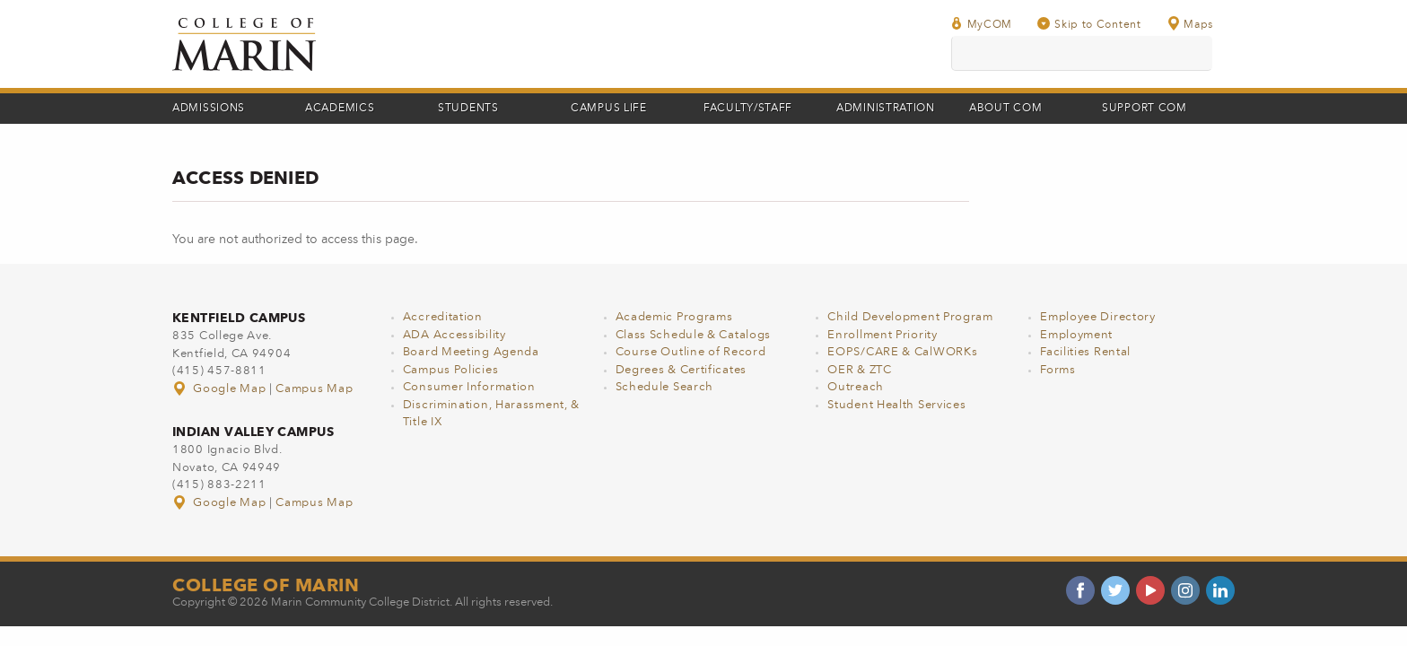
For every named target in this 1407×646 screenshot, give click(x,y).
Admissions (208, 108)
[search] (1081, 53)
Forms (1058, 370)
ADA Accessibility (454, 335)
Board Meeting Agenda (471, 352)
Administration (885, 108)
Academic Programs (674, 317)
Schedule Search (665, 387)
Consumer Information (469, 387)
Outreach (855, 387)
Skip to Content (1089, 24)
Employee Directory (1098, 317)
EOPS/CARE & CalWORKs (902, 352)
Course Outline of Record (691, 352)
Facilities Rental (1085, 352)
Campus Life (609, 108)
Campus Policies (451, 370)
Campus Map (314, 389)
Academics (339, 108)
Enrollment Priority (882, 335)
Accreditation (443, 317)
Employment (1076, 335)
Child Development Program (910, 317)
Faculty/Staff (748, 108)
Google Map (220, 389)
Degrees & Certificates (681, 370)
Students (468, 108)
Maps (1190, 24)
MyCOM (981, 24)
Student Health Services (896, 405)
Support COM (1144, 108)
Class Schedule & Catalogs (694, 335)
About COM (1005, 108)
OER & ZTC (859, 370)
